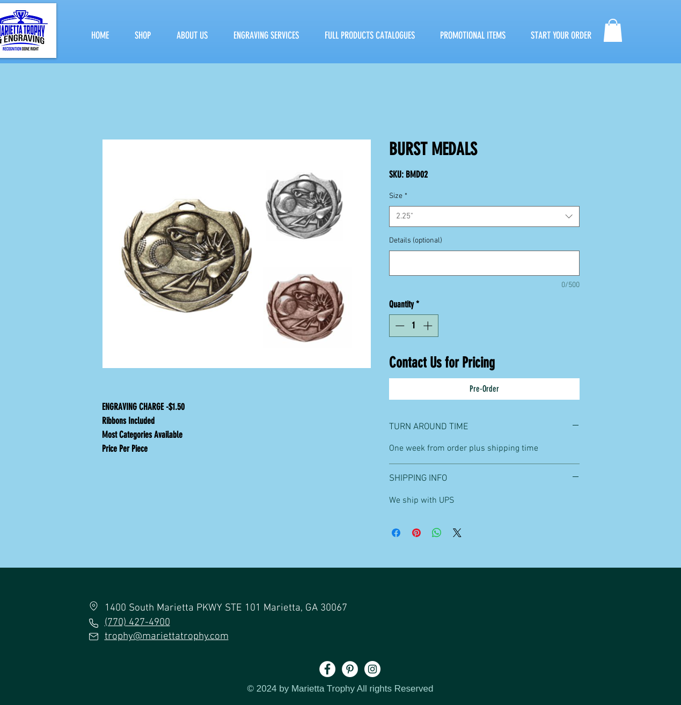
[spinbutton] (413, 325)
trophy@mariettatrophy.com (167, 636)
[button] (613, 30)
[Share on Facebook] (396, 532)
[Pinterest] (350, 669)
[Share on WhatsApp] (436, 532)
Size (398, 196)
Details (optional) (415, 240)
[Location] (94, 605)
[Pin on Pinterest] (416, 532)
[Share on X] (457, 532)
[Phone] (94, 623)
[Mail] (93, 636)
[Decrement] (399, 325)
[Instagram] (372, 669)
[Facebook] (327, 669)
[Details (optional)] (484, 263)
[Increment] (429, 325)
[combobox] (484, 216)
